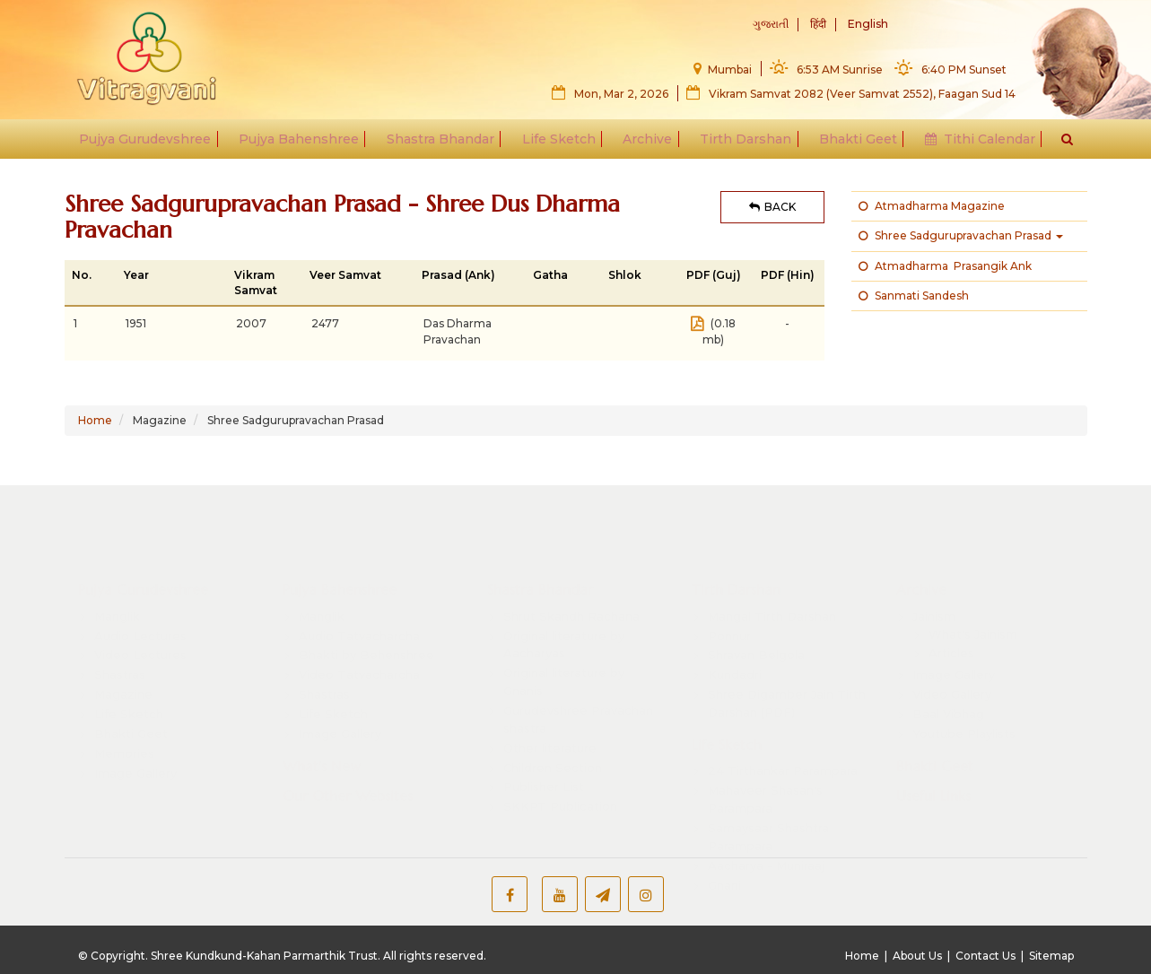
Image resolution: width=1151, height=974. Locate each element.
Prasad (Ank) (458, 275)
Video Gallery (951, 642)
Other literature (550, 695)
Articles (951, 601)
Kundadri (735, 622)
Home (95, 420)
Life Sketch (560, 145)
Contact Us (985, 955)
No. (82, 275)
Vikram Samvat (255, 282)
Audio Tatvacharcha (359, 583)
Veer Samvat (345, 275)
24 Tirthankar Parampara (783, 718)
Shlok (624, 275)
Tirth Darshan (742, 145)
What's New (322, 713)
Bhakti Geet (852, 145)
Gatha (550, 275)
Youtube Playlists (964, 681)
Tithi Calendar (971, 145)
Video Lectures (140, 603)
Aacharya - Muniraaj (766, 812)
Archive (646, 145)
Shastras (119, 622)
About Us (917, 955)
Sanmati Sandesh (914, 295)
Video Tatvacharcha (359, 622)
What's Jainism (973, 581)
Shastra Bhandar (444, 145)
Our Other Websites (348, 743)
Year (136, 275)
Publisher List (543, 734)
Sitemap (1051, 955)
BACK (772, 206)
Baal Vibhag (948, 661)
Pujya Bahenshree (305, 145)
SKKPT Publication (560, 754)
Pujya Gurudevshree (154, 145)
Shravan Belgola (756, 603)
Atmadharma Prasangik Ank (945, 266)
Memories (124, 700)
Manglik (117, 563)
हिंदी (818, 25)
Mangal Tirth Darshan (772, 563)
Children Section (552, 715)
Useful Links (933, 743)
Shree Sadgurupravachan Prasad (961, 235)
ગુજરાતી (771, 25)
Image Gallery (135, 720)
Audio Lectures (140, 583)
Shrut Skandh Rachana (571, 563)
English (868, 25)
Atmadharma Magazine (932, 206)
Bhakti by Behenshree (366, 603)
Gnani (724, 832)
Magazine (123, 642)
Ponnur (729, 583)
